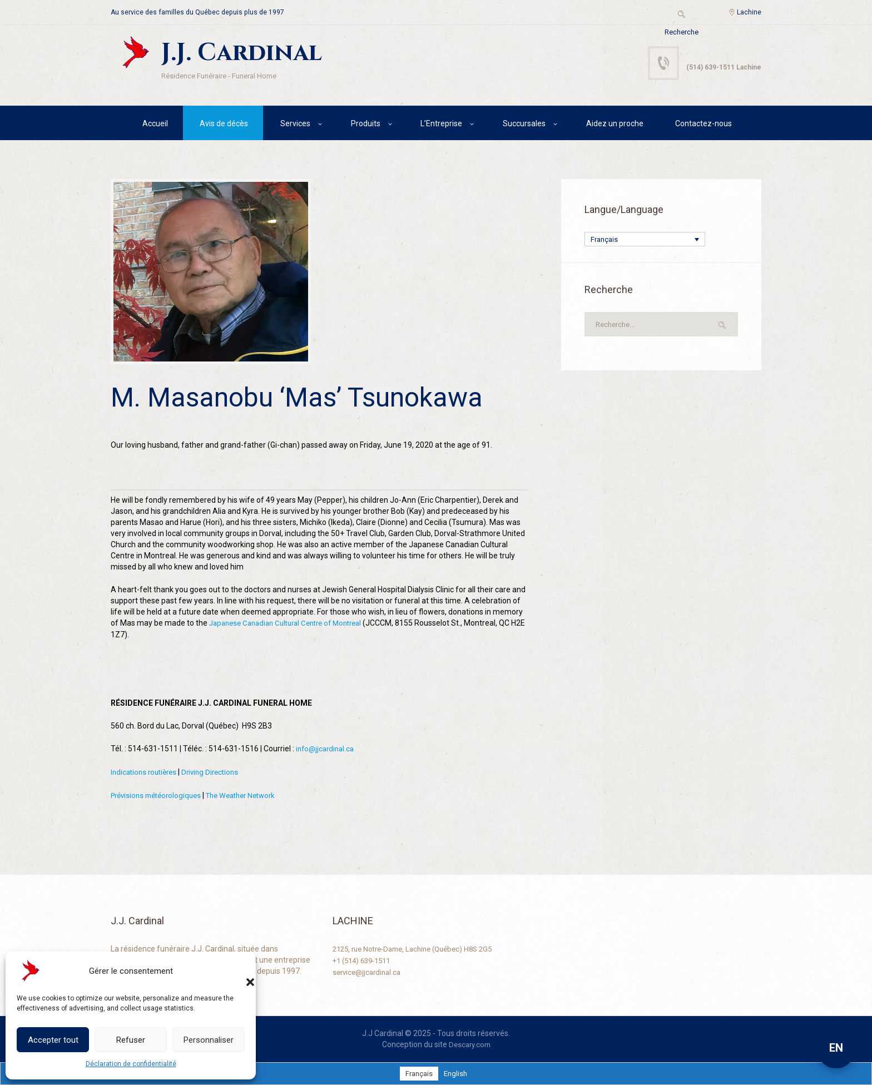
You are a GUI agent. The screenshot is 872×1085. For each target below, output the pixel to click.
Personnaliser (209, 1040)
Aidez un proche (614, 125)
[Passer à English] (456, 1073)
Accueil (155, 125)
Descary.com (469, 1044)
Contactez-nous (703, 125)
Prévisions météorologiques (160, 795)
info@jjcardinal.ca (327, 750)
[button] (239, 971)
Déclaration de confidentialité (131, 1064)
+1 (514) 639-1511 (365, 959)
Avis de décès (224, 125)
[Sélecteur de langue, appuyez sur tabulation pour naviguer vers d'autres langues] (644, 241)
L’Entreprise (441, 125)
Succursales (524, 125)
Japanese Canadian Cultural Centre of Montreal (292, 625)
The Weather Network (252, 795)
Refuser (130, 1040)
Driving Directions (217, 773)
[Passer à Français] (418, 1073)
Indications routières (146, 773)
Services (295, 125)
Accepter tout (53, 1040)
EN (836, 1047)
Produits (365, 125)
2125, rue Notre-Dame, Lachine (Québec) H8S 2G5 (420, 948)
